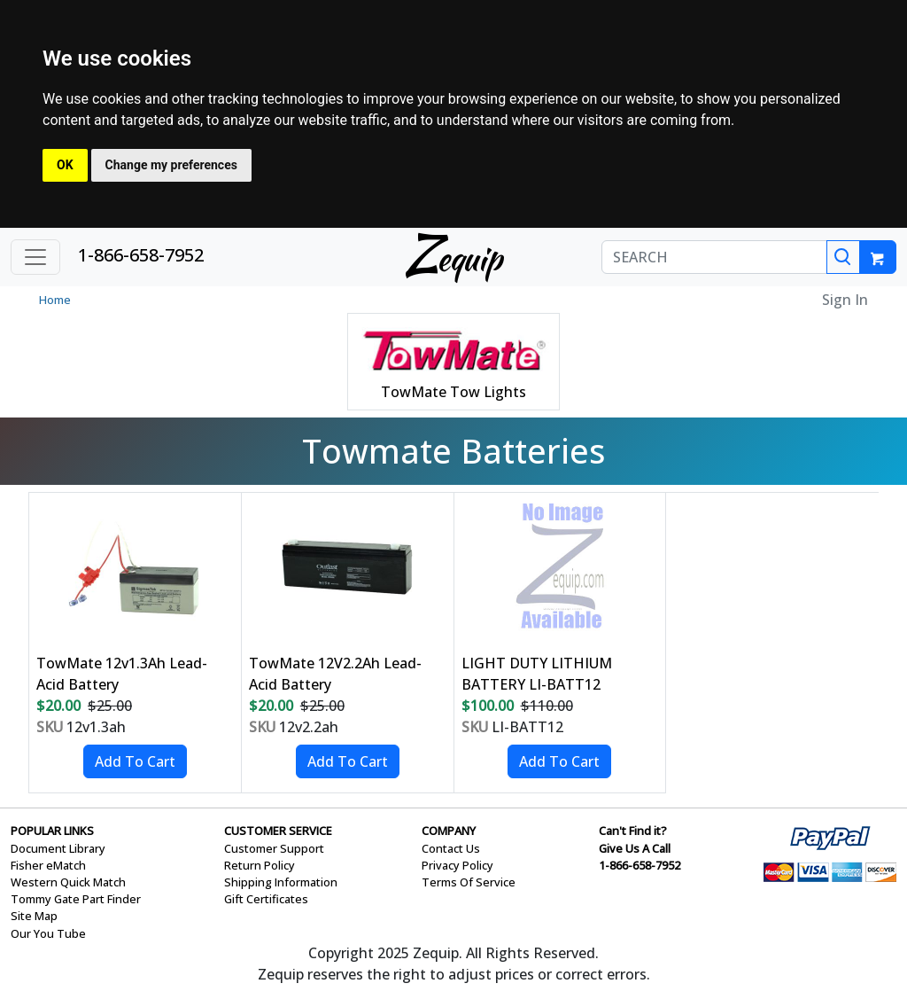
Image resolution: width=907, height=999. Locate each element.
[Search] (843, 257)
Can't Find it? (633, 831)
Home (55, 300)
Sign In (845, 299)
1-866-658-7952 (141, 255)
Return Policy (259, 865)
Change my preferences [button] (171, 165)
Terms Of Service (469, 882)
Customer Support (274, 848)
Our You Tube (48, 933)
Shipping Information (280, 882)
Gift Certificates (266, 899)
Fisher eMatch (48, 865)
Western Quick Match (68, 882)
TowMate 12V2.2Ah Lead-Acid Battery (335, 673)
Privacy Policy (457, 865)
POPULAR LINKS (52, 831)
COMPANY (449, 831)
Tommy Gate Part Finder (76, 899)
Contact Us (451, 848)
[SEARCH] (714, 257)
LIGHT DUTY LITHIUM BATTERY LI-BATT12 (536, 673)
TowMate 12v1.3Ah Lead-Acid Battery (121, 673)
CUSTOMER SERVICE (278, 831)
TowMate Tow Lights (453, 392)
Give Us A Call (635, 848)
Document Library (58, 848)
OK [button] (65, 165)
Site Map (34, 916)
